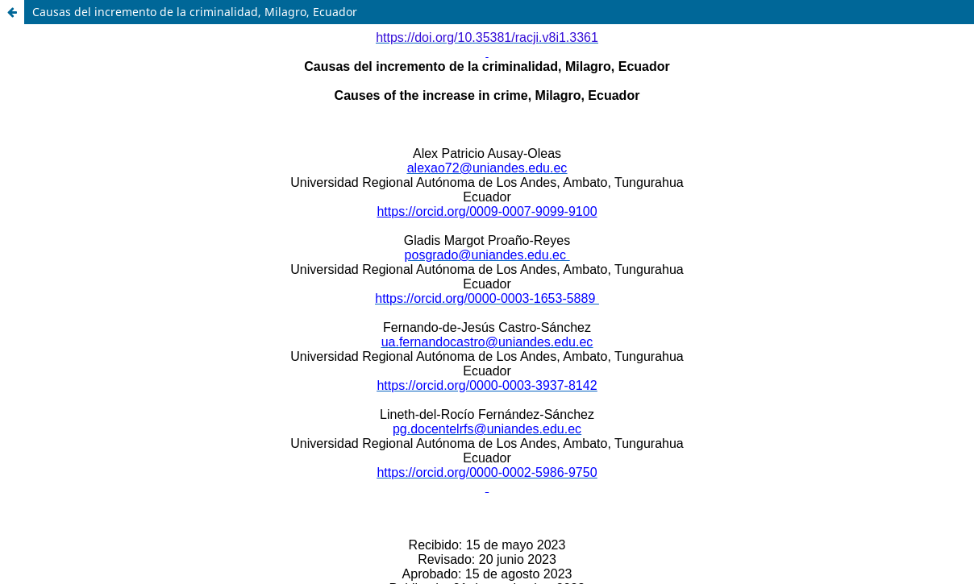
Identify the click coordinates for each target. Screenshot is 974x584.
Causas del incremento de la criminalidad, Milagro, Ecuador (194, 11)
